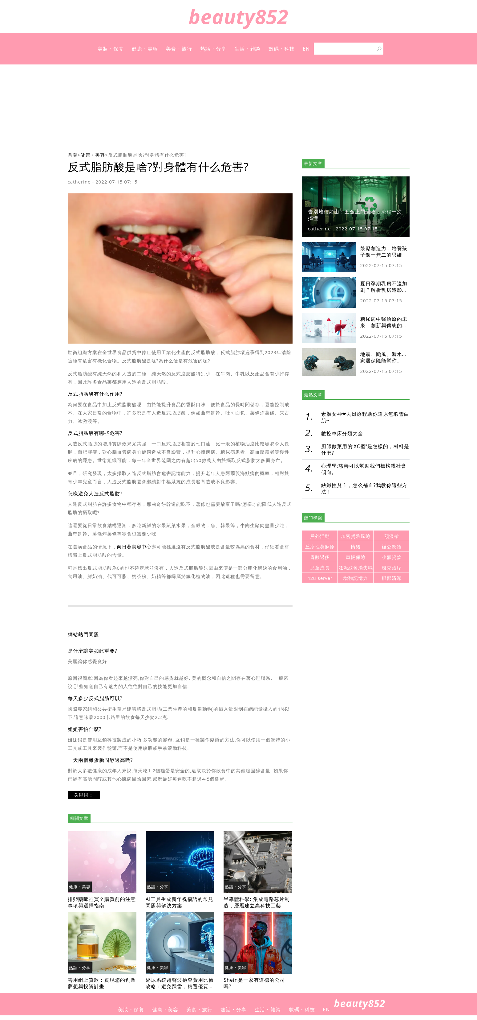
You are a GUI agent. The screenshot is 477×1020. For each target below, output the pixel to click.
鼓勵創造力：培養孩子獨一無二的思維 (383, 251)
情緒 (356, 546)
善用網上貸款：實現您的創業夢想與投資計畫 (102, 983)
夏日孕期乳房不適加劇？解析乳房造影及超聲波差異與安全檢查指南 (383, 293)
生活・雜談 (247, 48)
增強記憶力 (355, 578)
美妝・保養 (111, 48)
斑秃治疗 (392, 567)
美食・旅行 (179, 48)
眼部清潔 (392, 578)
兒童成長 (320, 567)
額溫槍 (391, 536)
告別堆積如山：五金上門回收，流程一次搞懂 (355, 214)
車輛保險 (356, 557)
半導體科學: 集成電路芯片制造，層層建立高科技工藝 (256, 902)
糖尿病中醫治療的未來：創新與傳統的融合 (383, 325)
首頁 (73, 155)
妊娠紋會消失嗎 (355, 567)
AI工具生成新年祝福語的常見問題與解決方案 (180, 902)
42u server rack (319, 579)
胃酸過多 (320, 557)
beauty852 (238, 16)
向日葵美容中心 (134, 546)
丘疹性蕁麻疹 (320, 546)
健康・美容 (145, 48)
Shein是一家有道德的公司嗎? (254, 983)
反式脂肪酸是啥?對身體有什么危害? (147, 155)
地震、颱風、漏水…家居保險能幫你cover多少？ (383, 360)
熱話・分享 (213, 48)
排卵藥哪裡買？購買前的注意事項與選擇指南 (102, 902)
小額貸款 (392, 557)
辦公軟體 (392, 546)
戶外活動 (320, 536)
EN (306, 48)
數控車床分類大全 (342, 433)
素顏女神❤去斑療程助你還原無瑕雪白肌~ (365, 417)
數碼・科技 (282, 48)
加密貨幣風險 (355, 536)
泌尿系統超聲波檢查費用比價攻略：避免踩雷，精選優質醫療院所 (180, 986)
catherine (79, 182)
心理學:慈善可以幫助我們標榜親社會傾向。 (363, 469)
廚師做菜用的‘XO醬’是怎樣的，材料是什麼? (365, 449)
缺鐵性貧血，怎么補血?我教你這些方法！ (364, 488)
